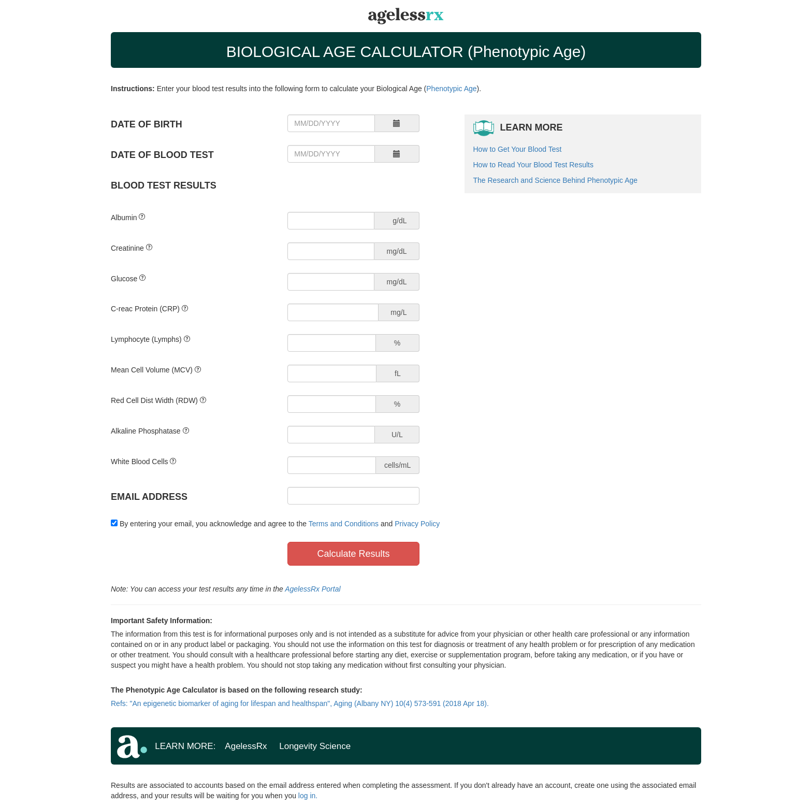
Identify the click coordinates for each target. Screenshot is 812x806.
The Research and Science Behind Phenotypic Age (555, 180)
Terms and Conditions (344, 524)
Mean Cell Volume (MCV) (152, 370)
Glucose (124, 279)
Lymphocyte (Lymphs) (146, 339)
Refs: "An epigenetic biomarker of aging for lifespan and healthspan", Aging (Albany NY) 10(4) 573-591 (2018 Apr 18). (300, 703)
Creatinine (127, 248)
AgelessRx (247, 746)
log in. (307, 795)
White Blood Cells (139, 461)
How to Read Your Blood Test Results (533, 165)
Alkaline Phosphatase (146, 431)
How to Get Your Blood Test (517, 149)
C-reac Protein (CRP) (145, 309)
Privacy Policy (417, 524)
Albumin (124, 217)
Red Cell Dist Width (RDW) (154, 400)
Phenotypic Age (451, 88)
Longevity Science (315, 746)
